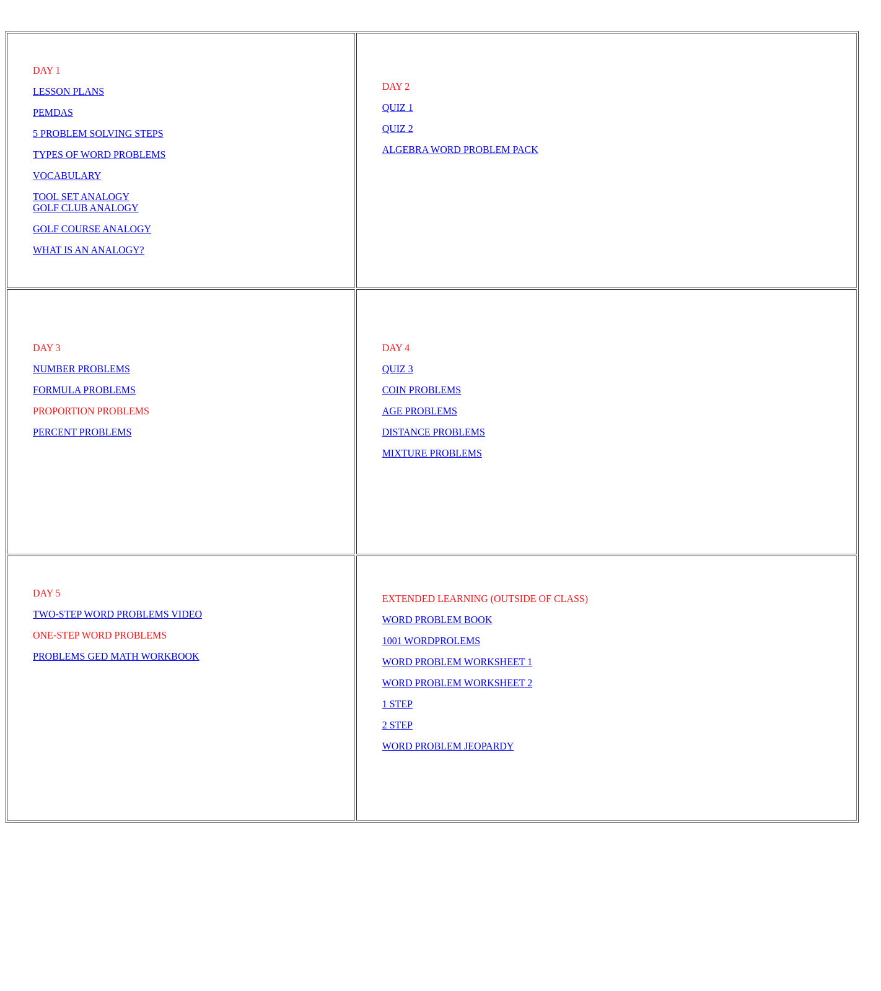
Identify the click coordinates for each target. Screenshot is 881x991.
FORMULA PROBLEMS (84, 390)
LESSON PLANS (68, 91)
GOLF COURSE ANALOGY (92, 229)
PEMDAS (53, 112)
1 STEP (397, 704)
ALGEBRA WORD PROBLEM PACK (460, 149)
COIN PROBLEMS (422, 390)
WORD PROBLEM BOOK (437, 619)
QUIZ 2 (397, 128)
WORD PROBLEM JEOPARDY (448, 746)
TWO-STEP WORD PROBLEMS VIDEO (117, 614)
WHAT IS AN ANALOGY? (88, 250)
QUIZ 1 (397, 107)
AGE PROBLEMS (419, 411)
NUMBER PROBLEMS (81, 369)
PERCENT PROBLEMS (82, 432)
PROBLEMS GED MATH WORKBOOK (116, 656)
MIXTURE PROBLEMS (432, 453)
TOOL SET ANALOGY (81, 196)
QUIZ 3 (397, 369)
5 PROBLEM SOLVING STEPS (98, 133)
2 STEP (397, 725)
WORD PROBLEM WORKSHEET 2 (457, 683)
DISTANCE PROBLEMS (433, 432)
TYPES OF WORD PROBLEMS (99, 154)
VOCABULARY (67, 175)
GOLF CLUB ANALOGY (86, 208)
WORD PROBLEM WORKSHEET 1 (457, 662)
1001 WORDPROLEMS (431, 640)
